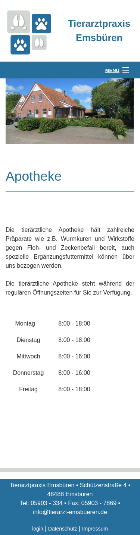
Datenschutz (62, 529)
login (37, 529)
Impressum (95, 529)
